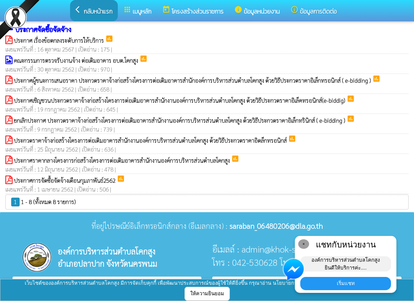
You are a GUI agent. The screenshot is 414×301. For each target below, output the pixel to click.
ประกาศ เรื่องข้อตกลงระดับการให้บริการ (59, 40)
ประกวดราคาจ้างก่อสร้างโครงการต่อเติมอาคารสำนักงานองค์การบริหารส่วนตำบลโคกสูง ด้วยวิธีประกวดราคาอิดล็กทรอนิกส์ (151, 140)
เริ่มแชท (346, 283)
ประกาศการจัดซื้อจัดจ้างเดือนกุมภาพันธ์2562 (65, 180)
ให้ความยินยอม (207, 293)
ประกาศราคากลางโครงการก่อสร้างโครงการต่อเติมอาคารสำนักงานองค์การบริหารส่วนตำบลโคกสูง (122, 160)
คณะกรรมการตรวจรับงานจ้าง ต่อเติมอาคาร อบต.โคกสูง (76, 60)
